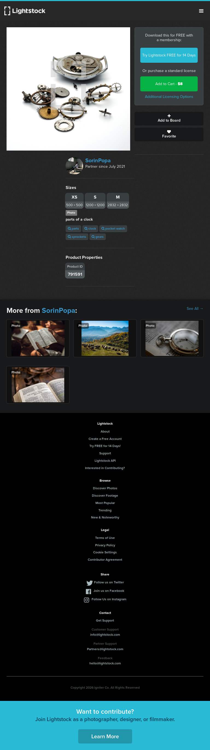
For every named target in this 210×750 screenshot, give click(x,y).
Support (105, 453)
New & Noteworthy (105, 517)
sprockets (77, 236)
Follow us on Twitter (109, 582)
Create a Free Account (105, 438)
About (105, 431)
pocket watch (113, 228)
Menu (201, 11)
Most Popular (105, 502)
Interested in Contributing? (105, 468)
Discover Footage (105, 495)
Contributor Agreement (105, 559)
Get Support (105, 620)
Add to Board (169, 118)
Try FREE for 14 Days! (105, 445)
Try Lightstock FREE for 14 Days (169, 55)
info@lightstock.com (105, 634)
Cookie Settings (105, 552)
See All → (195, 308)
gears (98, 236)
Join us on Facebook (109, 590)
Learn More (105, 736)
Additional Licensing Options (169, 97)
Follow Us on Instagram (109, 599)
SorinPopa (98, 160)
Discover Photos (105, 488)
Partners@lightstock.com (105, 649)
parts (73, 228)
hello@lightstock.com (105, 663)
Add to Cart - (169, 84)
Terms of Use (105, 537)
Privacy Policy (105, 545)
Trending (105, 510)
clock (90, 228)
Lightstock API (105, 460)
